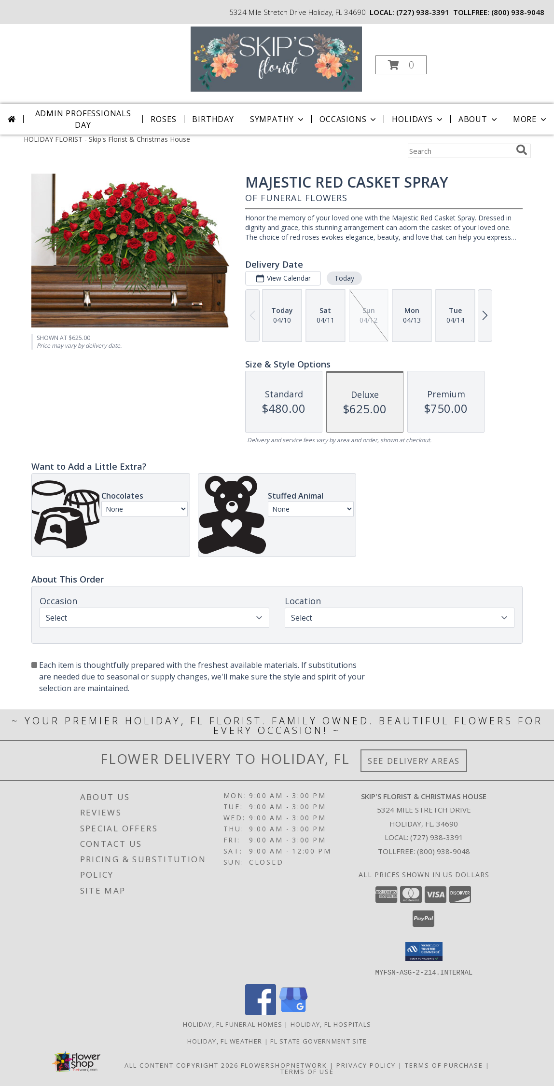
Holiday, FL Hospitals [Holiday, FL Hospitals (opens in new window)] (331, 1023)
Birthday (213, 119)
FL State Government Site (318, 1040)
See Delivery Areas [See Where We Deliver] (414, 760)
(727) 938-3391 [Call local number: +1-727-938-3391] (422, 12)
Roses (163, 119)
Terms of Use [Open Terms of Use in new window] (307, 1071)
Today (344, 278)
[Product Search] (460, 151)
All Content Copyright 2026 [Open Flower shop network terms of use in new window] (181, 1064)
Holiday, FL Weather (225, 1040)
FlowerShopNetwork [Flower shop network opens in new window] (284, 1064)
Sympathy (277, 119)
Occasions (348, 119)
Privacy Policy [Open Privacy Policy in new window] (366, 1064)
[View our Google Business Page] (293, 1012)
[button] (401, 64)
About (478, 119)
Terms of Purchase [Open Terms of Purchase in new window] (444, 1064)
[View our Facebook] (260, 1012)
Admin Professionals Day (83, 119)
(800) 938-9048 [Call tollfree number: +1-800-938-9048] (517, 12)
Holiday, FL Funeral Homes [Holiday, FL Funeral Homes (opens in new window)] (233, 1023)
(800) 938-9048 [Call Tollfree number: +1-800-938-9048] (443, 851)
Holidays (418, 119)
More (530, 119)
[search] (521, 150)
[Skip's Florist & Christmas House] (276, 58)
